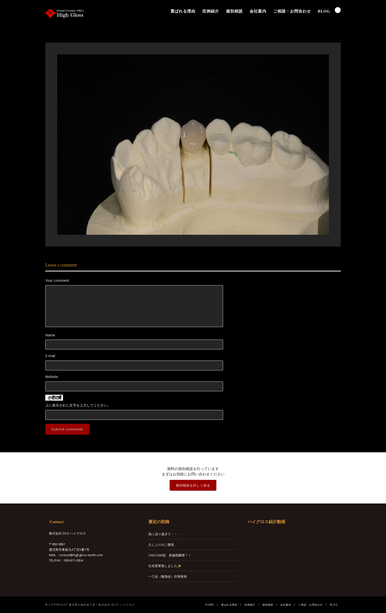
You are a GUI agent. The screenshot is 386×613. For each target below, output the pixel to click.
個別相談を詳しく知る (193, 485)
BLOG (324, 11)
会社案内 (258, 11)
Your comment (57, 280)
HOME (209, 604)
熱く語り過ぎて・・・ (164, 534)
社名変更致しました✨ (164, 566)
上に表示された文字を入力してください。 (78, 405)
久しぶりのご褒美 (161, 544)
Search (338, 10)
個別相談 (234, 11)
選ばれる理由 (182, 11)
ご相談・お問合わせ (292, 11)
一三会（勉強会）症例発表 (167, 576)
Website (51, 376)
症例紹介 (210, 11)
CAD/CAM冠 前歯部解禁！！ (169, 555)
